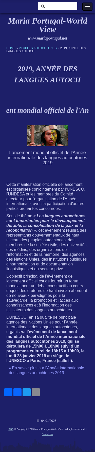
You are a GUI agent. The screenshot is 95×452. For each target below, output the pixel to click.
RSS (10, 429)
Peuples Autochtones (38, 48)
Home (10, 48)
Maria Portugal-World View (47, 25)
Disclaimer (47, 434)
